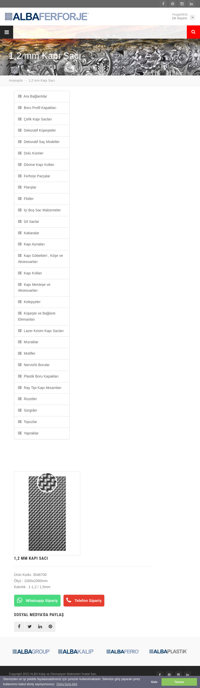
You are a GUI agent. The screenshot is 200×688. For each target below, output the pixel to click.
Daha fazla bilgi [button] (66, 684)
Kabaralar (28, 233)
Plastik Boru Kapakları (38, 376)
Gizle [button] (154, 681)
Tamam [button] (179, 681)
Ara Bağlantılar (32, 96)
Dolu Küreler (31, 153)
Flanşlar (27, 187)
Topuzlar (27, 422)
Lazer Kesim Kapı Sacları (41, 331)
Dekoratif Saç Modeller (39, 142)
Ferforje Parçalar (34, 176)
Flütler (26, 199)
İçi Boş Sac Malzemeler (39, 210)
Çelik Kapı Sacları (35, 119)
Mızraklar (28, 342)
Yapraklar (28, 433)
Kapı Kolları (30, 273)
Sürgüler (27, 410)
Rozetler (27, 399)
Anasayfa (16, 80)
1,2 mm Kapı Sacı (42, 80)
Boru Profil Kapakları (37, 108)
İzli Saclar (28, 222)
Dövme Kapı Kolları (36, 165)
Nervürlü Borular (34, 365)
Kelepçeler (29, 302)
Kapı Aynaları (31, 244)
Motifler (26, 353)
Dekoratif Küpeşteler (37, 130)
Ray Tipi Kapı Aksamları (40, 388)
